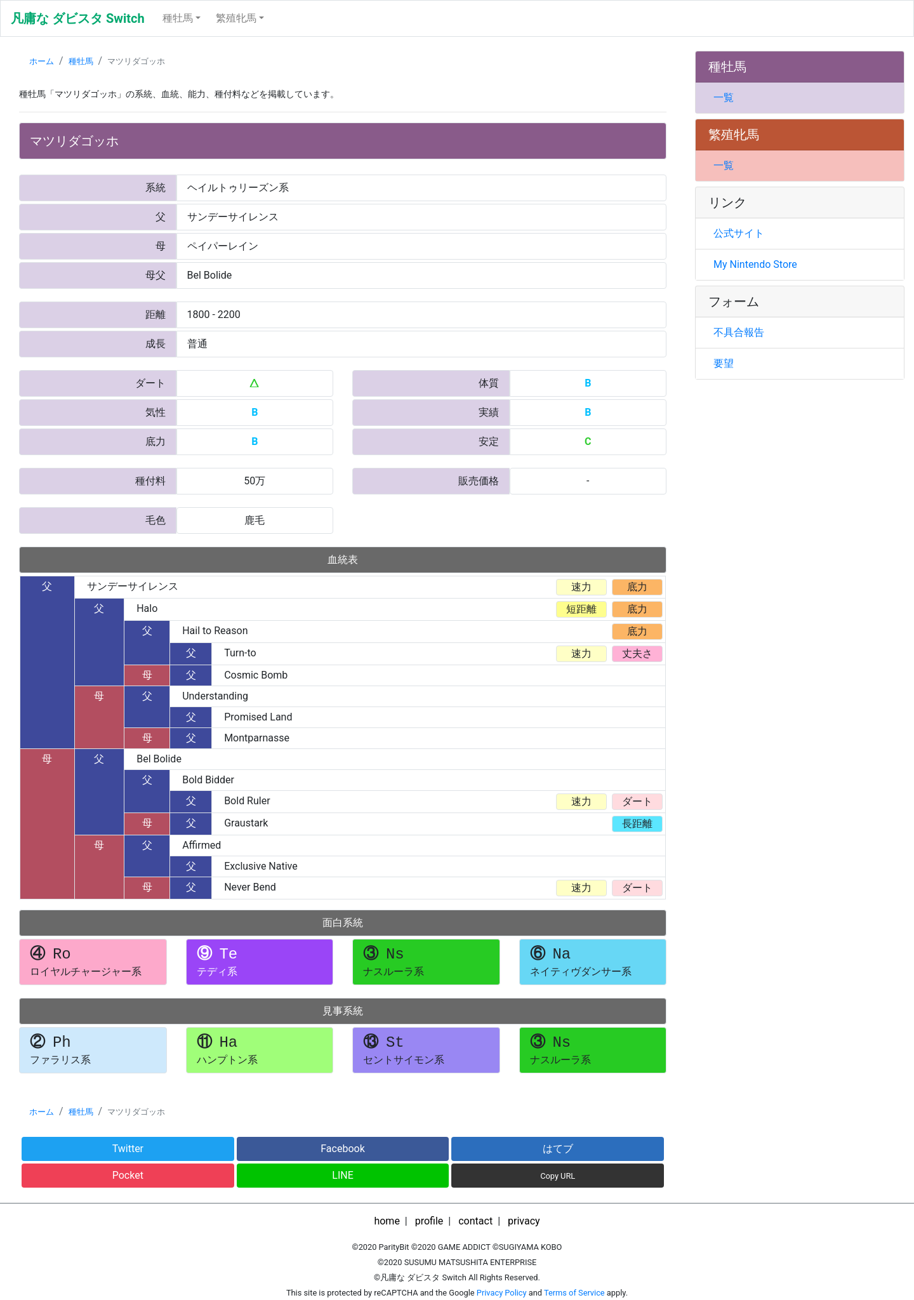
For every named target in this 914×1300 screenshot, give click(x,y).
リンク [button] (727, 202)
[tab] (800, 67)
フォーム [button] (733, 301)
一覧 (723, 97)
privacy (524, 1221)
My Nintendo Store (755, 264)
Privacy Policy (502, 1292)
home (386, 1221)
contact (475, 1221)
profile (429, 1221)
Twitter (127, 1149)
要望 (723, 363)
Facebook (342, 1149)
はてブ (558, 1149)
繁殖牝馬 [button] (236, 18)
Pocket (127, 1175)
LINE (342, 1175)
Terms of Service (574, 1292)
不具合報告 (738, 332)
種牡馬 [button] (177, 18)
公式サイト (738, 233)
